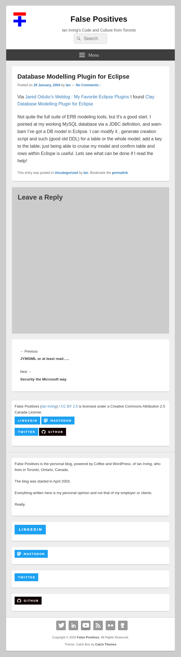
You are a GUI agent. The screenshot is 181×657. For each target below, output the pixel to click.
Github (123, 625)
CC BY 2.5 (69, 406)
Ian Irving (48, 406)
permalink (120, 173)
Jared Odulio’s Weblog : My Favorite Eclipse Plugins (77, 96)
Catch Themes (105, 644)
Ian (68, 85)
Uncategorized (66, 173)
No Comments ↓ (88, 85)
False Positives (99, 19)
